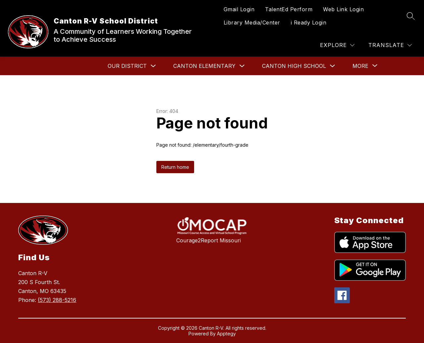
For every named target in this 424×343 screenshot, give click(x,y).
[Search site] (411, 16)
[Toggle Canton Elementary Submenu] (242, 66)
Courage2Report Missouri (208, 240)
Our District (127, 66)
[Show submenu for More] (360, 66)
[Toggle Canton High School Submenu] (333, 66)
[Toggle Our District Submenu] (153, 66)
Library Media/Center (252, 22)
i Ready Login (309, 22)
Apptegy (226, 333)
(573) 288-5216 (57, 300)
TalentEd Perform (288, 9)
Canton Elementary (204, 66)
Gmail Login (239, 9)
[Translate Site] (390, 45)
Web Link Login (343, 9)
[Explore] (337, 45)
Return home (175, 167)
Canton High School (294, 66)
